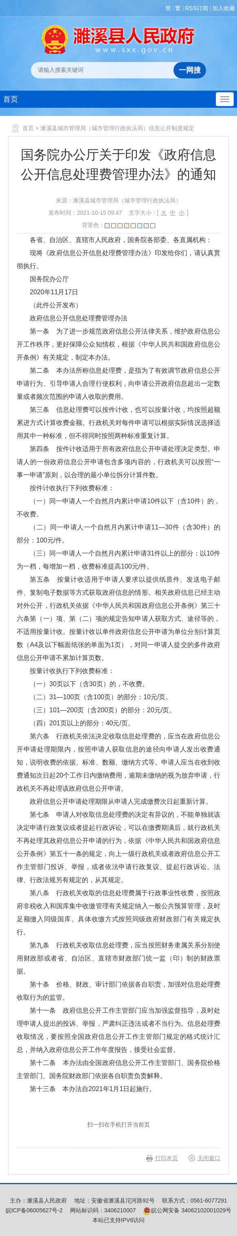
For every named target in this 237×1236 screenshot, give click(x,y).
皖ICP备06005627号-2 (34, 1210)
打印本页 (166, 1158)
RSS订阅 (196, 8)
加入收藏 (223, 8)
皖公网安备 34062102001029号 (187, 1210)
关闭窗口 (209, 1158)
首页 (10, 99)
